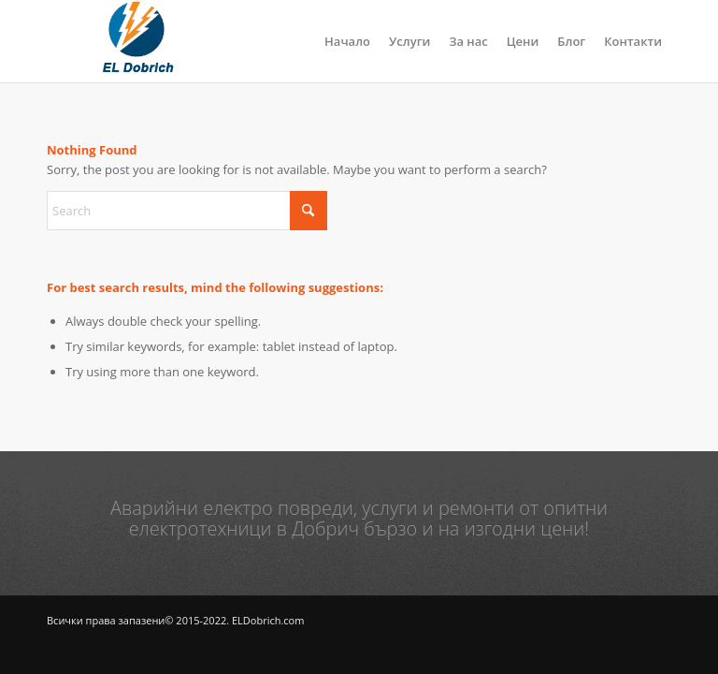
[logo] (136, 41)
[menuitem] (347, 41)
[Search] (187, 210)
